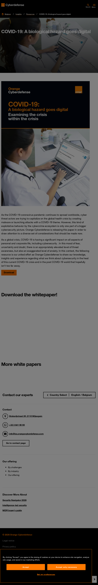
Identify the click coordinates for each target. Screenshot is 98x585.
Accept (26, 567)
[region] (46, 566)
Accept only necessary (66, 567)
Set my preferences (46, 574)
